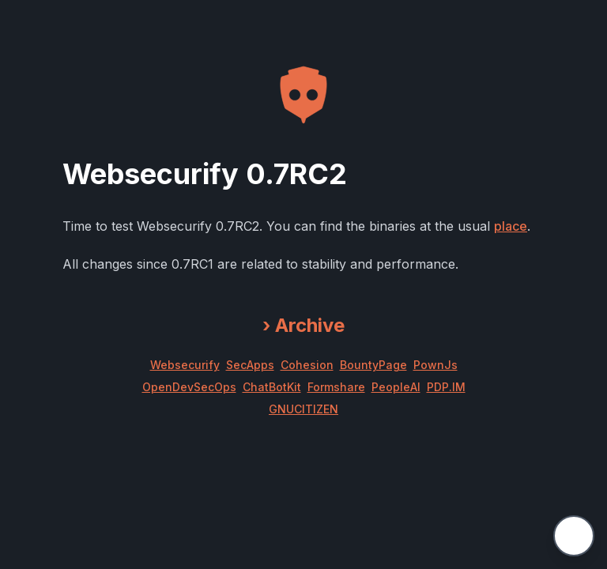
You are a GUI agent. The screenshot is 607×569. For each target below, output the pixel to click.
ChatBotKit (272, 387)
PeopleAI (395, 387)
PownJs (435, 364)
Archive (303, 325)
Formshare (336, 387)
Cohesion (307, 364)
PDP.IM (446, 387)
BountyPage (373, 364)
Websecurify (185, 364)
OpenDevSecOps (189, 387)
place (510, 226)
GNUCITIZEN (303, 409)
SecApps (250, 364)
